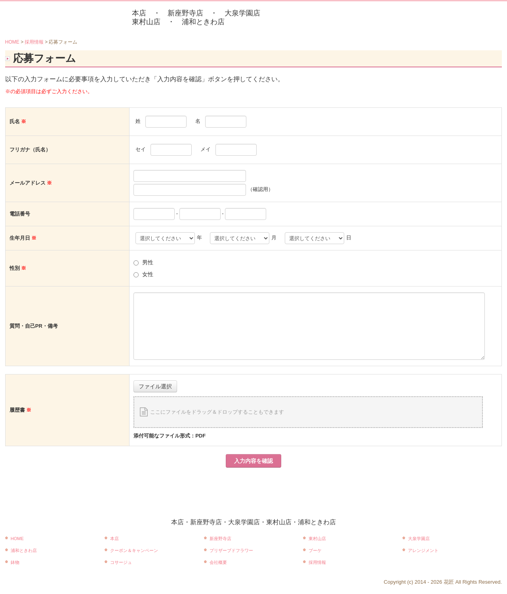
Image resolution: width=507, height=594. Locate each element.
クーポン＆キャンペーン (134, 550)
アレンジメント (423, 550)
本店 (114, 538)
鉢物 (15, 562)
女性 (147, 274)
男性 (147, 262)
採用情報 (317, 562)
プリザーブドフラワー (231, 550)
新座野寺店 (220, 538)
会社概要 (218, 562)
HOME (17, 538)
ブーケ (315, 550)
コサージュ (121, 562)
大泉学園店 (419, 538)
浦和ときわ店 (24, 550)
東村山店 (317, 538)
